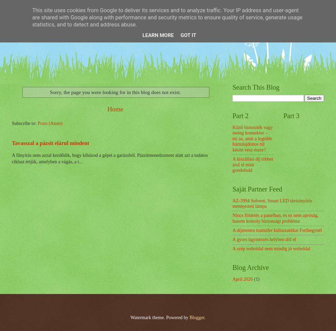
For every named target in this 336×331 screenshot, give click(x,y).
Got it (188, 35)
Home (115, 109)
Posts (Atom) (50, 123)
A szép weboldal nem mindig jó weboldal (271, 248)
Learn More (158, 35)
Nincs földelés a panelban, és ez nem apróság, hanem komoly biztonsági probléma (275, 218)
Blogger (196, 317)
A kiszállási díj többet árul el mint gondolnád (252, 165)
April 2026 (242, 279)
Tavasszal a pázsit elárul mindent (50, 143)
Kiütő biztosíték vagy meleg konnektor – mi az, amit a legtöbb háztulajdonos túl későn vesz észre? (252, 138)
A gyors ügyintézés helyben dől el (264, 239)
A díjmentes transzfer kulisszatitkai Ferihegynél (277, 230)
